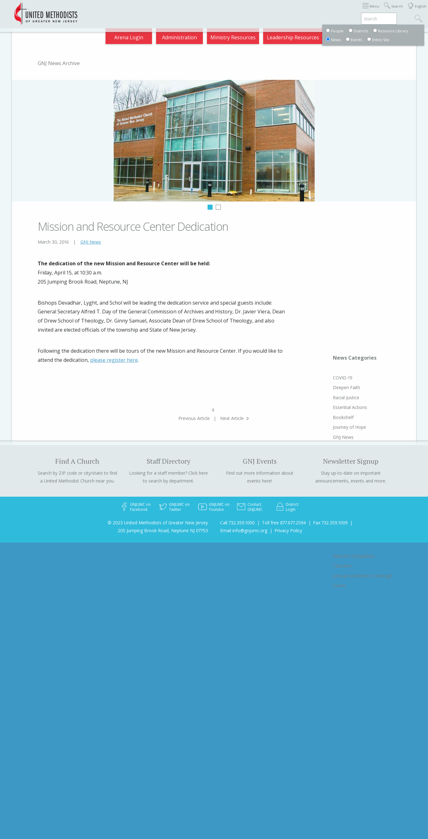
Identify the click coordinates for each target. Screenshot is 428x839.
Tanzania (342, 566)
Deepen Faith (346, 387)
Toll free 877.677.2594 (284, 523)
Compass (371, 10)
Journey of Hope (349, 427)
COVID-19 (342, 378)
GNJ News (90, 242)
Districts (264, 10)
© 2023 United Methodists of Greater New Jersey (158, 523)
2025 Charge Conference (98, 10)
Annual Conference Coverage (362, 576)
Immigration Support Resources (174, 10)
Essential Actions (350, 407)
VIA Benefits (337, 10)
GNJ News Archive (59, 63)
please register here (114, 359)
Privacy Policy (288, 530)
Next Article (232, 418)
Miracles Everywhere (354, 556)
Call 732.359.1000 (237, 523)
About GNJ (233, 10)
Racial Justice (346, 397)
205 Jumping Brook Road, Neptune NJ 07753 (163, 530)
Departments (298, 10)
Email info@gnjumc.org (243, 530)
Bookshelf (343, 417)
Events (339, 585)
